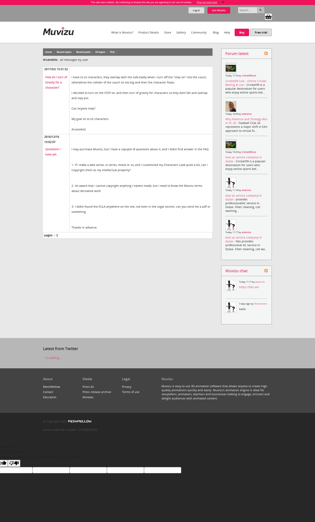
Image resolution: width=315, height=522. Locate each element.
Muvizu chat (236, 270)
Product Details (148, 32)
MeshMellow (51, 387)
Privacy (126, 387)
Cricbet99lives (249, 75)
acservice (246, 190)
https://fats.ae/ (249, 287)
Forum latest (237, 53)
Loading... (52, 357)
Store (167, 32)
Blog (216, 32)
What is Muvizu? (122, 32)
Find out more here (207, 2)
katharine (247, 114)
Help (227, 32)
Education (49, 397)
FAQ (112, 52)
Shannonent (260, 303)
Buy (241, 32)
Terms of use (130, 392)
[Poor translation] (14, 463)
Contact (48, 392)
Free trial (261, 32)
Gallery (181, 32)
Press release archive (97, 392)
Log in (196, 10)
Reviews (88, 397)
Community (199, 32)
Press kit (88, 387)
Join (219, 10)
